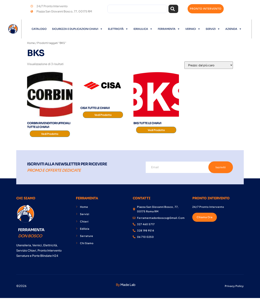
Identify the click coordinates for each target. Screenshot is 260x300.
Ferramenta (169, 29)
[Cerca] (173, 9)
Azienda (233, 29)
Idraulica (142, 29)
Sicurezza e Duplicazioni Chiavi (77, 29)
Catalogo (39, 29)
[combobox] (137, 9)
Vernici (192, 29)
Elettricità (118, 29)
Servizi (213, 29)
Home (31, 42)
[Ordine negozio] (208, 65)
